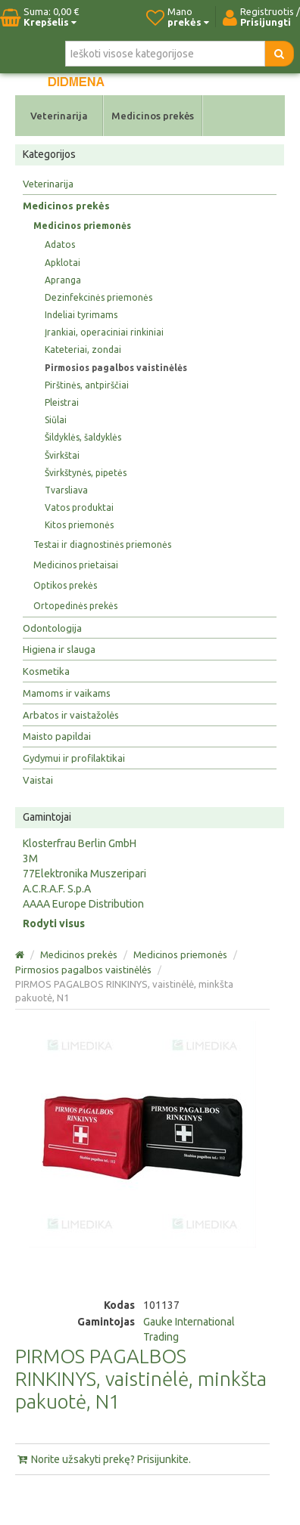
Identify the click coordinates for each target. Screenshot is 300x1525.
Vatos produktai (79, 507)
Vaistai (38, 780)
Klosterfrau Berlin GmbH (79, 843)
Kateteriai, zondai (83, 349)
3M (30, 858)
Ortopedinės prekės (75, 606)
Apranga (63, 280)
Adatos (60, 244)
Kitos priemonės (79, 525)
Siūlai (56, 420)
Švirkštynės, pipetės (86, 473)
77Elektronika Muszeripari (84, 874)
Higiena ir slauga (59, 649)
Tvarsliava (66, 490)
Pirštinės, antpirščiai (87, 385)
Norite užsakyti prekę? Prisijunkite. (103, 1459)
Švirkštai (62, 455)
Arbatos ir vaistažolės (71, 715)
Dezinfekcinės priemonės (98, 297)
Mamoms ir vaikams (67, 693)
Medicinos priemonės (82, 225)
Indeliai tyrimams (81, 315)
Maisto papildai (57, 736)
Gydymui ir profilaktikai (74, 758)
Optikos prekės (65, 585)
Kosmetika (46, 671)
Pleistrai (62, 402)
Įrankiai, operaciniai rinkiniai (104, 332)
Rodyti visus (54, 923)
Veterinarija (59, 115)
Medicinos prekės (152, 115)
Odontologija (52, 628)
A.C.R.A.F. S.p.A (57, 889)
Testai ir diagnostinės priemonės (102, 544)
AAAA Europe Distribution (83, 904)
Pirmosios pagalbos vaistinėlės (116, 368)
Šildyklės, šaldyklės (83, 437)
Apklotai (62, 263)
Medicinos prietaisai (75, 565)
